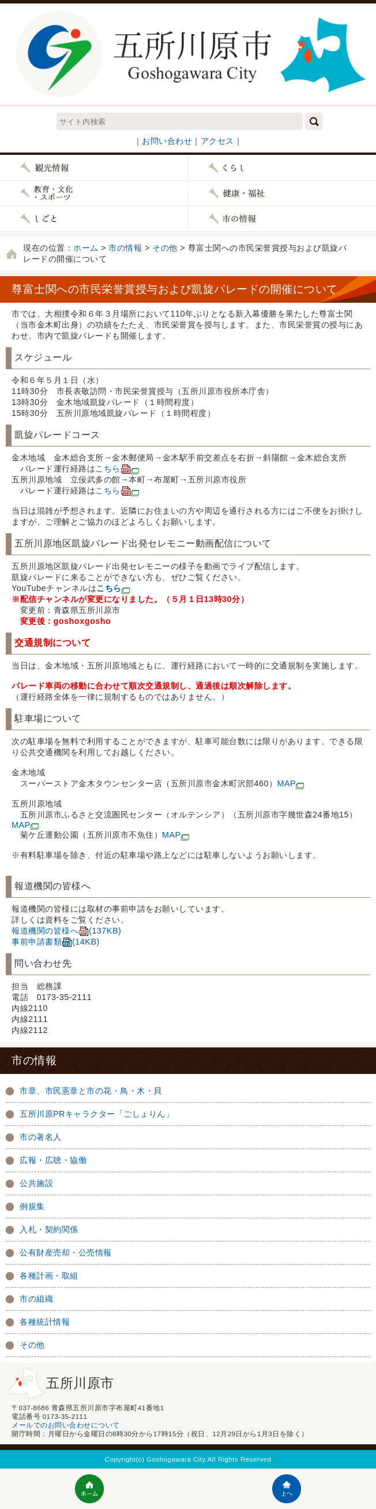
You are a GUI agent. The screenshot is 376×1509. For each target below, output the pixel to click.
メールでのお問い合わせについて (66, 1425)
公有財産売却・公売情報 (66, 1252)
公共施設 (36, 1183)
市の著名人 (41, 1137)
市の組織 (36, 1298)
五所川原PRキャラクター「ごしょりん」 (97, 1113)
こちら (117, 468)
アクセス (217, 141)
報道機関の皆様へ (66, 930)
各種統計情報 (45, 1321)
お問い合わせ (167, 141)
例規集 (32, 1206)
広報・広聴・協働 (53, 1160)
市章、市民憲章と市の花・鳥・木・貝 (91, 1090)
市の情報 (125, 247)
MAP (290, 783)
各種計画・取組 (49, 1275)
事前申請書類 (56, 941)
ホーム (86, 247)
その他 (165, 247)
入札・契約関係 (49, 1229)
